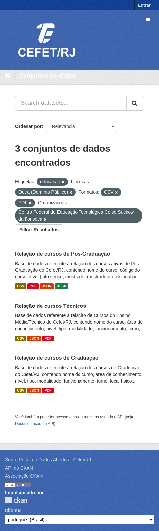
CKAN (16, 500)
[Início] (8, 75)
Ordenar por (28, 126)
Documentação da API (34, 423)
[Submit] (135, 103)
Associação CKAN (24, 476)
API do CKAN (19, 467)
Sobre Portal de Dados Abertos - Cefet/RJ (48, 459)
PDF (32, 286)
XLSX (61, 286)
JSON (47, 286)
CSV (20, 286)
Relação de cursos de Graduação (57, 358)
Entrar (144, 5)
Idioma (12, 510)
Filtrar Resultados (39, 229)
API (120, 417)
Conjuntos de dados (47, 75)
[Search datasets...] (71, 103)
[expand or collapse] (148, 19)
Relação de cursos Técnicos (50, 306)
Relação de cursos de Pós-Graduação (62, 254)
